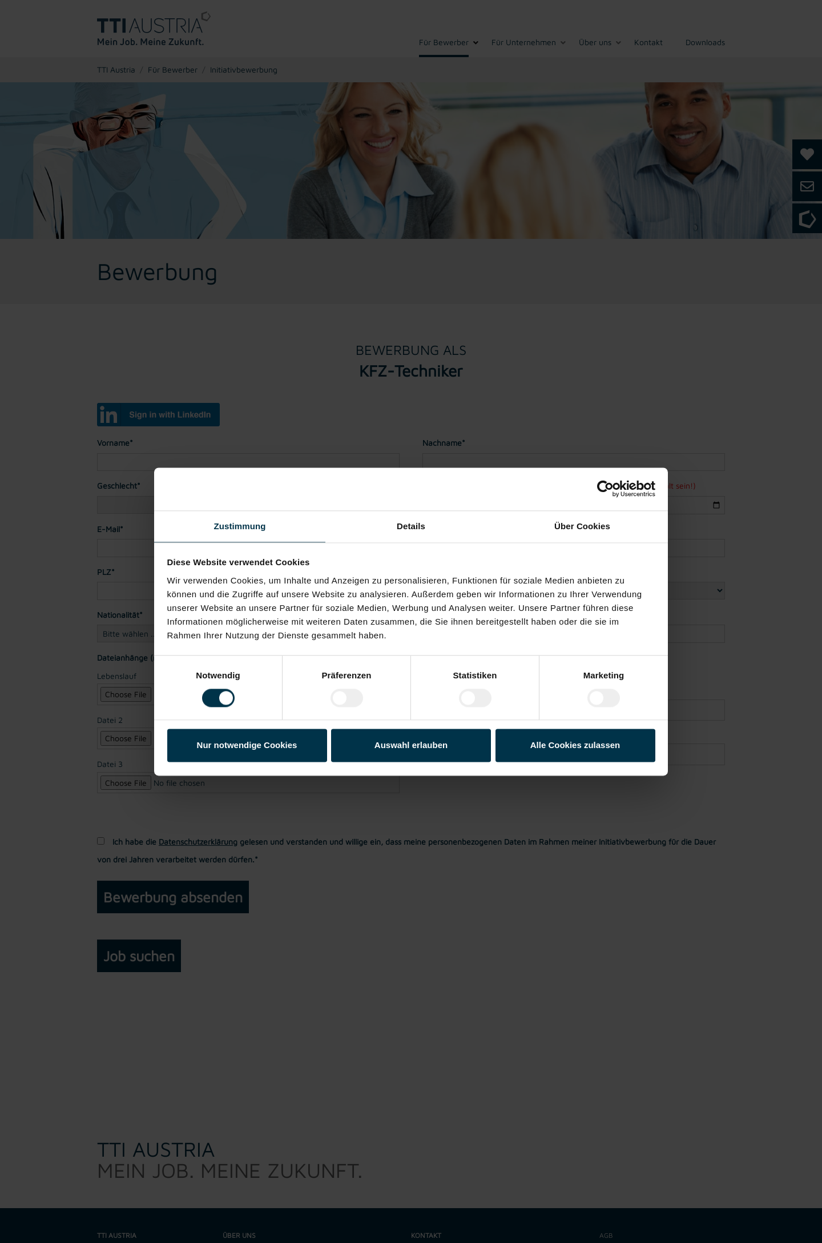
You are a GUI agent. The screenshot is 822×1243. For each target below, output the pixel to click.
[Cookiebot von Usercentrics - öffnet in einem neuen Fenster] (605, 488)
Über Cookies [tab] (582, 526)
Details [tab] (411, 526)
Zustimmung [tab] (240, 526)
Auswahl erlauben (411, 745)
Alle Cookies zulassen (575, 745)
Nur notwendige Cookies (247, 745)
